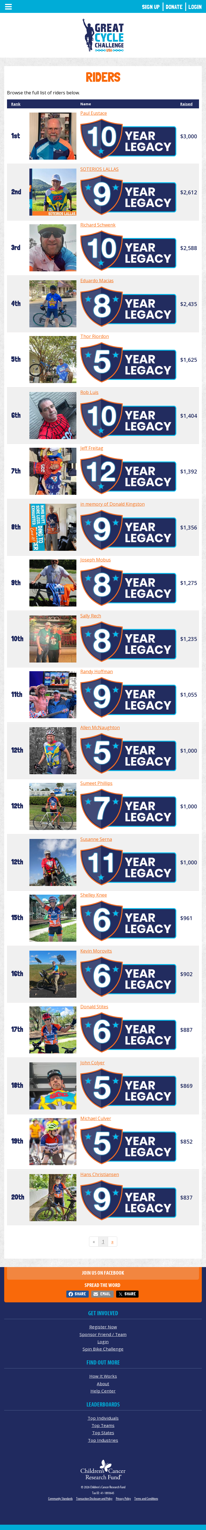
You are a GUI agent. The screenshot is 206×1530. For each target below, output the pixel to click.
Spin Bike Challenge (103, 1349)
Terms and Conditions (146, 1498)
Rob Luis (89, 392)
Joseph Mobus (95, 560)
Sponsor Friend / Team (103, 1334)
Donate (174, 6)
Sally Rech (90, 616)
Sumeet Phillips (96, 783)
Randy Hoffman (96, 671)
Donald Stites (94, 1007)
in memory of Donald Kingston (112, 504)
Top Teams (103, 1425)
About (103, 1383)
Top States (103, 1432)
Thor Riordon (94, 336)
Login (195, 6)
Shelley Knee (93, 895)
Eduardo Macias (97, 280)
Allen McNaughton (100, 727)
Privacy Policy (123, 1498)
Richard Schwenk (98, 225)
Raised (186, 103)
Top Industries (103, 1440)
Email (105, 1293)
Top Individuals (103, 1418)
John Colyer (92, 1063)
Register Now (103, 1327)
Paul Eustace (93, 113)
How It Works (103, 1376)
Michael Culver (95, 1118)
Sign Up (151, 6)
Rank (15, 103)
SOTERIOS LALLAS (99, 169)
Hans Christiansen (99, 1174)
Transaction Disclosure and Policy (94, 1498)
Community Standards (60, 1498)
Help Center (103, 1391)
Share (80, 1293)
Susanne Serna (96, 839)
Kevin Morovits (96, 951)
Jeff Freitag (91, 448)
